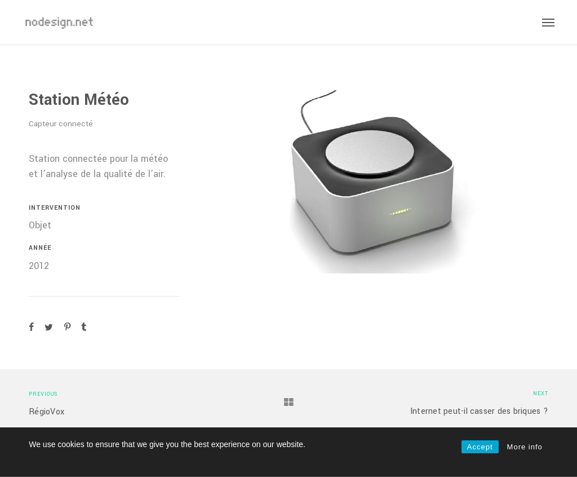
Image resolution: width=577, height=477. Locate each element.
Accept (480, 447)
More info (525, 447)
